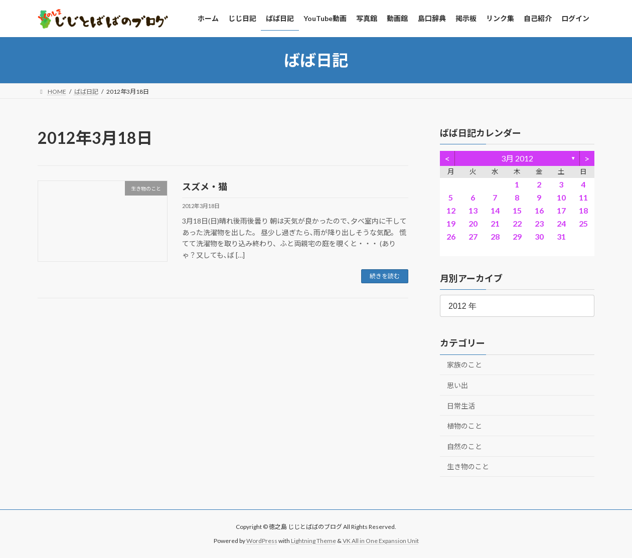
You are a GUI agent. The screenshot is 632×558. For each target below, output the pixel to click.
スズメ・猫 (204, 186)
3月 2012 (517, 158)
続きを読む (385, 276)
